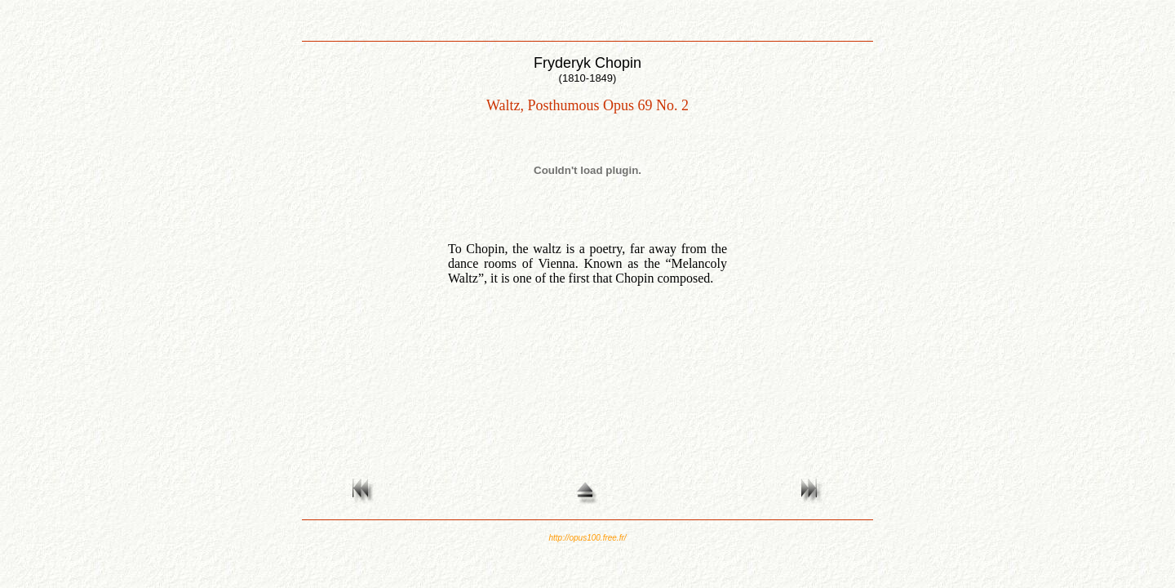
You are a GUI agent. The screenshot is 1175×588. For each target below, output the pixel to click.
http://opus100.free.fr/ (587, 537)
